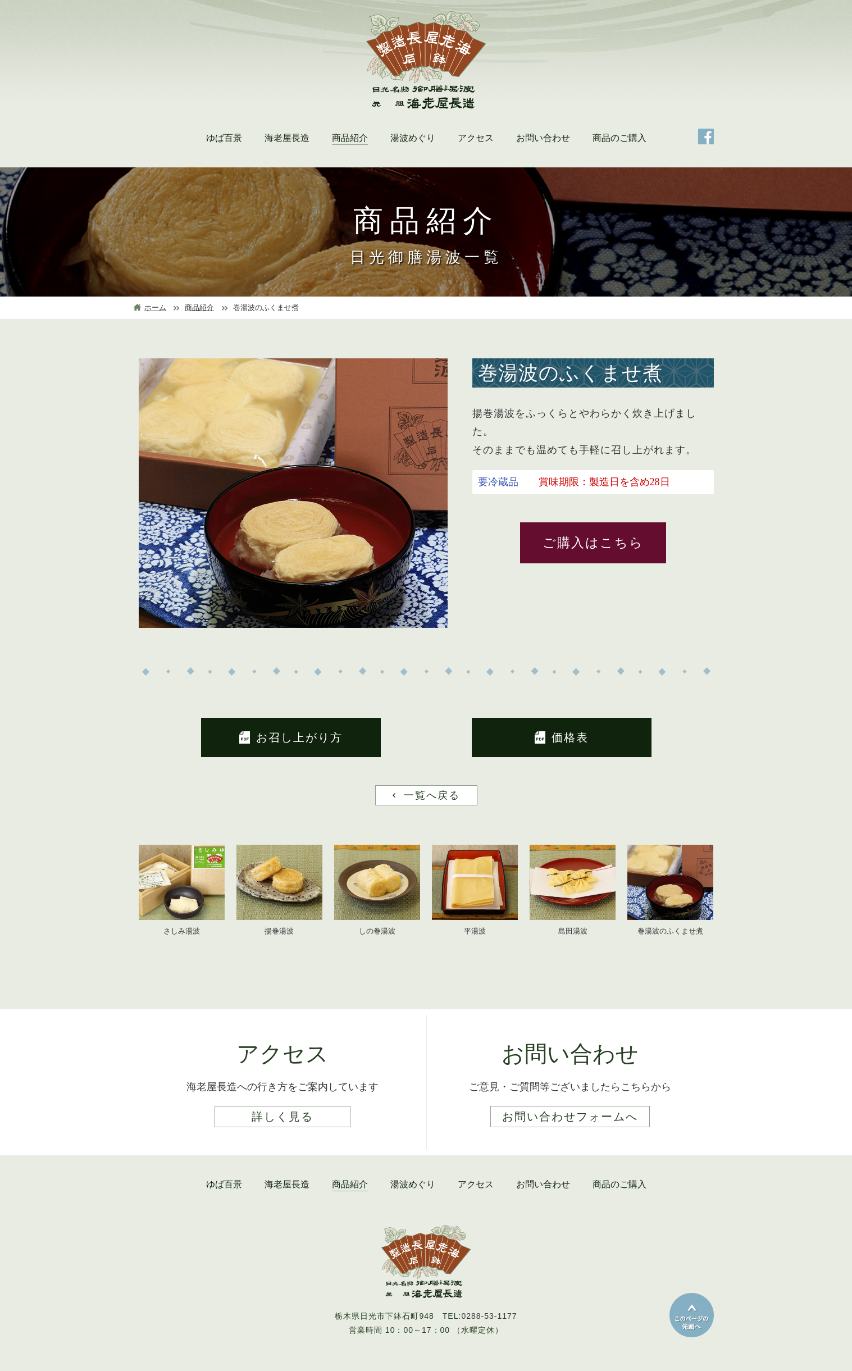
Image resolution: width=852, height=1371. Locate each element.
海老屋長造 (287, 138)
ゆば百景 (224, 138)
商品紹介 (350, 138)
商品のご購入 (619, 138)
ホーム (155, 307)
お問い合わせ (543, 138)
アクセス (476, 138)
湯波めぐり (412, 138)
